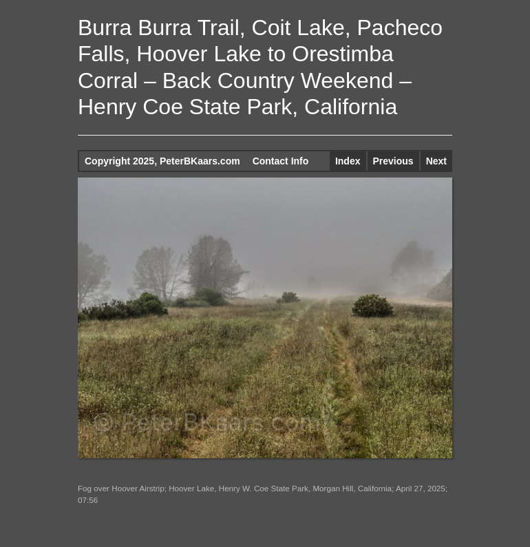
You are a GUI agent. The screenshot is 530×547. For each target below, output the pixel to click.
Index (348, 161)
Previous (393, 161)
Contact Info (281, 161)
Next (436, 161)
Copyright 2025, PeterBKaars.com (162, 161)
